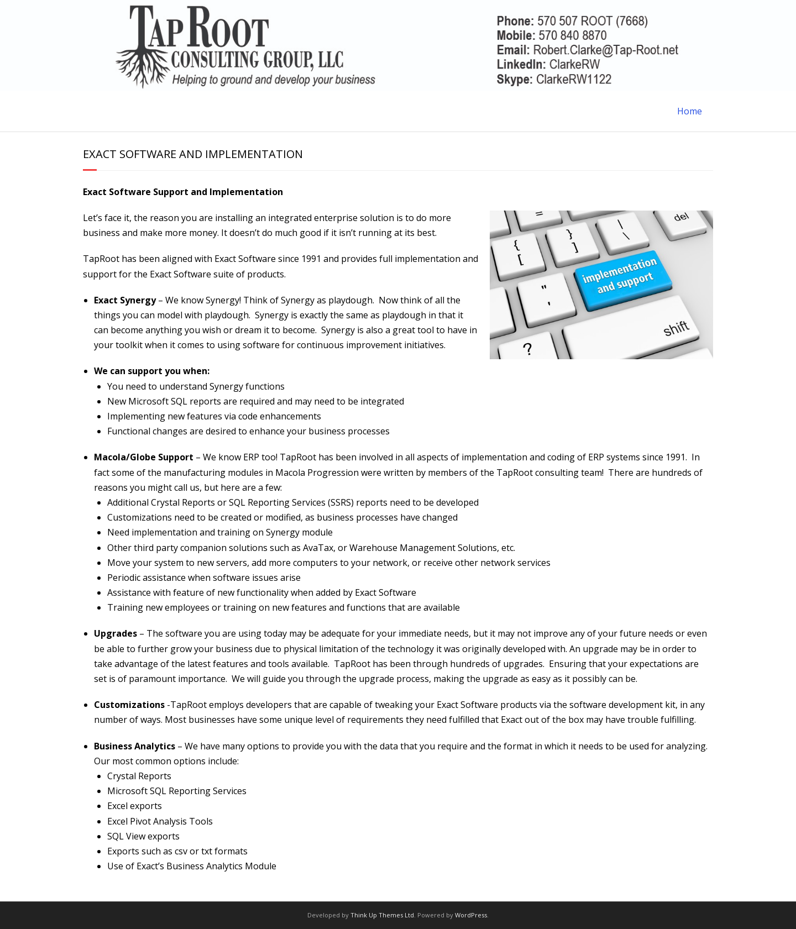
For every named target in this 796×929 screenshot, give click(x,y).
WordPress (471, 915)
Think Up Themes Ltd (382, 915)
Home (689, 111)
